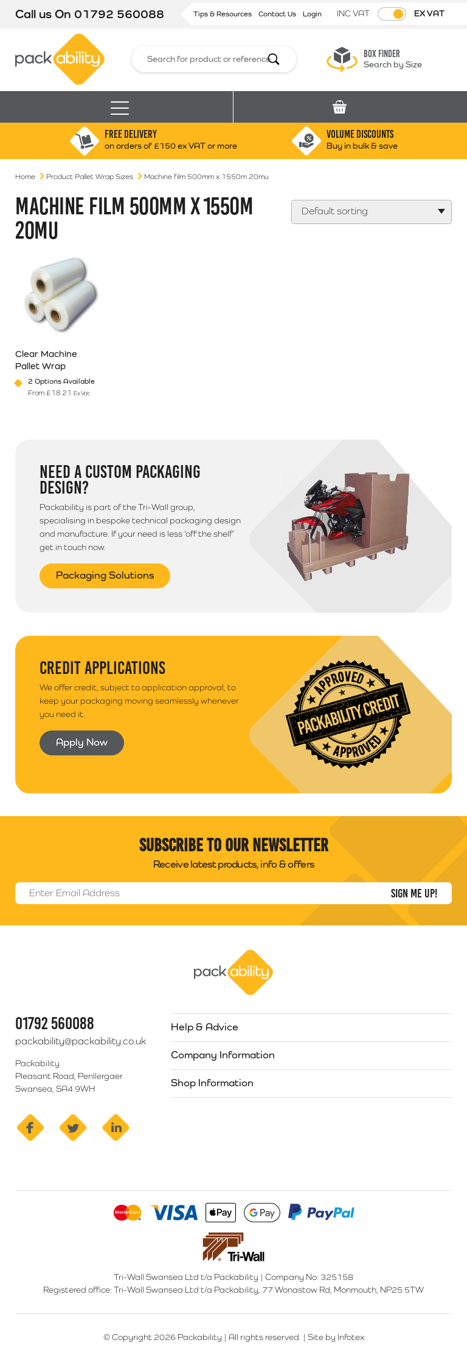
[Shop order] (371, 212)
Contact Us (278, 14)
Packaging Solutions (105, 575)
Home (25, 176)
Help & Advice (204, 1027)
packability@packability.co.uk (80, 1041)
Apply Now (82, 742)
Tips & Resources (223, 14)
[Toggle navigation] (120, 107)
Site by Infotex (336, 1337)
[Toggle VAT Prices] (392, 14)
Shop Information (212, 1083)
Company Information (223, 1055)
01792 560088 (119, 14)
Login (312, 14)
